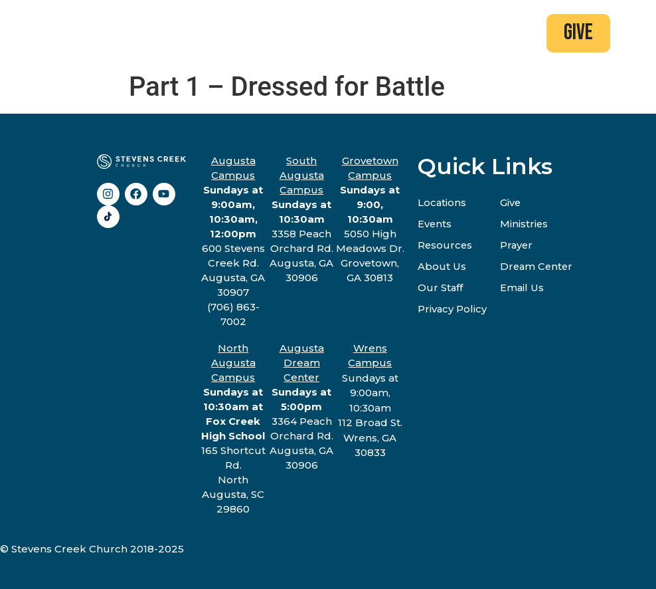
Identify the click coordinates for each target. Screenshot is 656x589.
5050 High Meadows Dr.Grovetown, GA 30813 (370, 219)
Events (435, 223)
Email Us (523, 287)
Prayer (517, 245)
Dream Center (538, 266)
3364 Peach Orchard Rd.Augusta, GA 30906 (301, 406)
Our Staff (440, 287)
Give (511, 202)
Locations (442, 202)
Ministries (525, 223)
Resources (445, 245)
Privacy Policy (452, 308)
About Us (442, 266)
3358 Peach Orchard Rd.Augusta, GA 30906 (301, 219)
